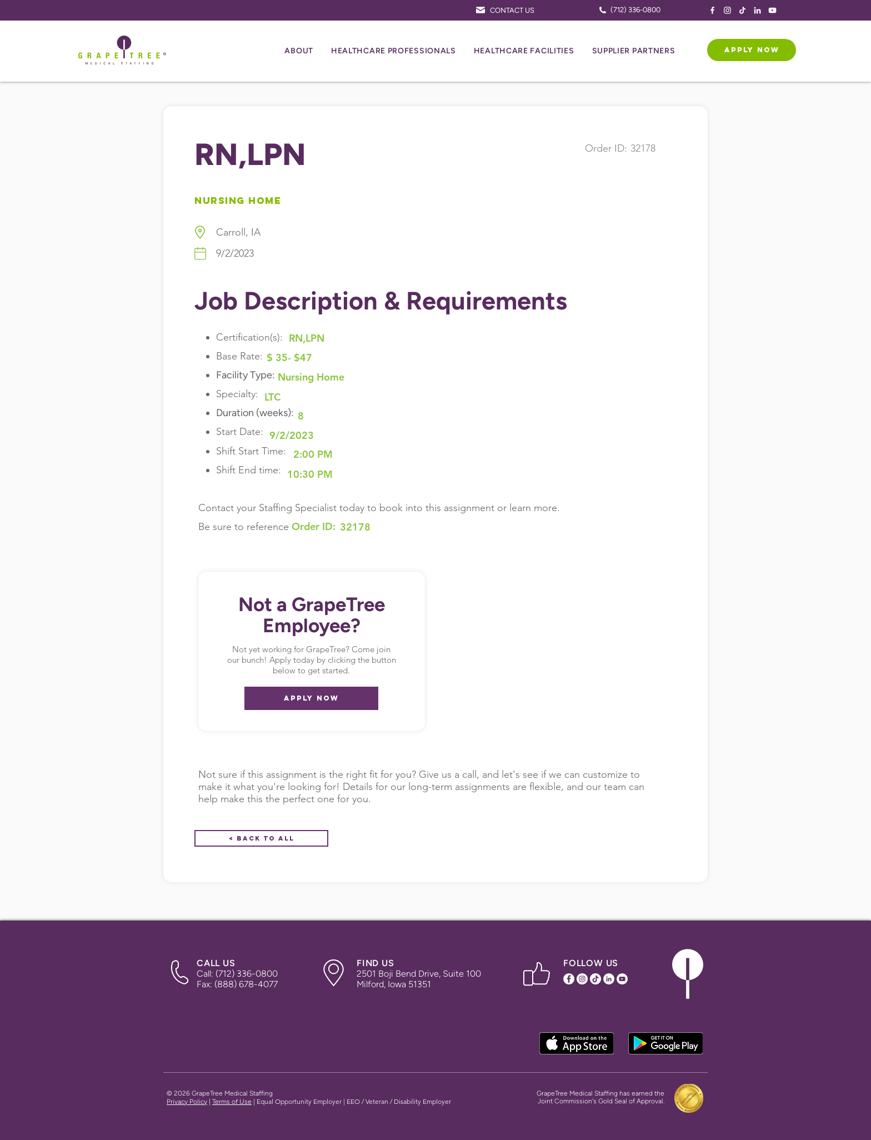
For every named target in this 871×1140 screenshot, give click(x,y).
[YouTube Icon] (772, 10)
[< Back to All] (261, 838)
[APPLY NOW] (751, 50)
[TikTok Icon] (742, 10)
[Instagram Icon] (727, 10)
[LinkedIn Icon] (757, 10)
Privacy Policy (187, 1102)
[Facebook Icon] (712, 10)
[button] (299, 51)
